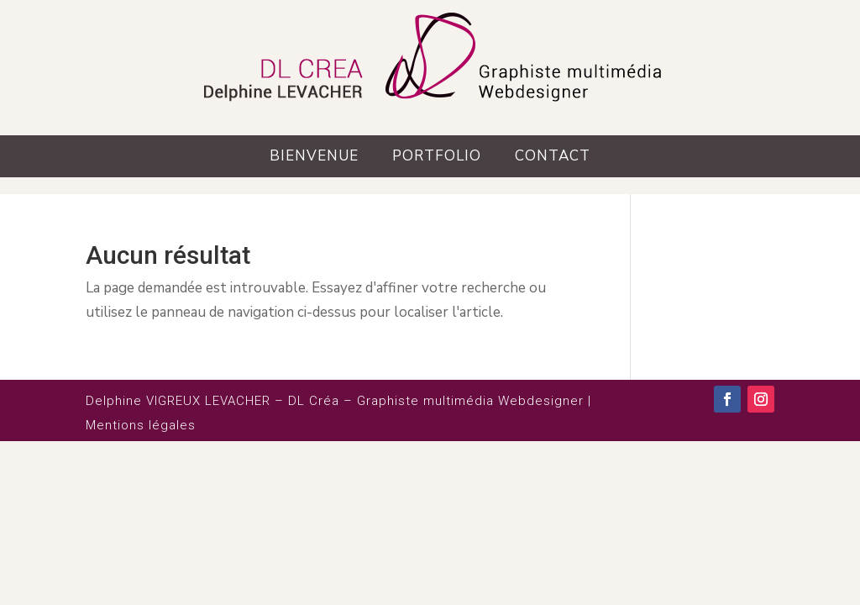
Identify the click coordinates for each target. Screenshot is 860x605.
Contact (552, 156)
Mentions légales (141, 425)
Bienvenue (314, 156)
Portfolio (436, 156)
